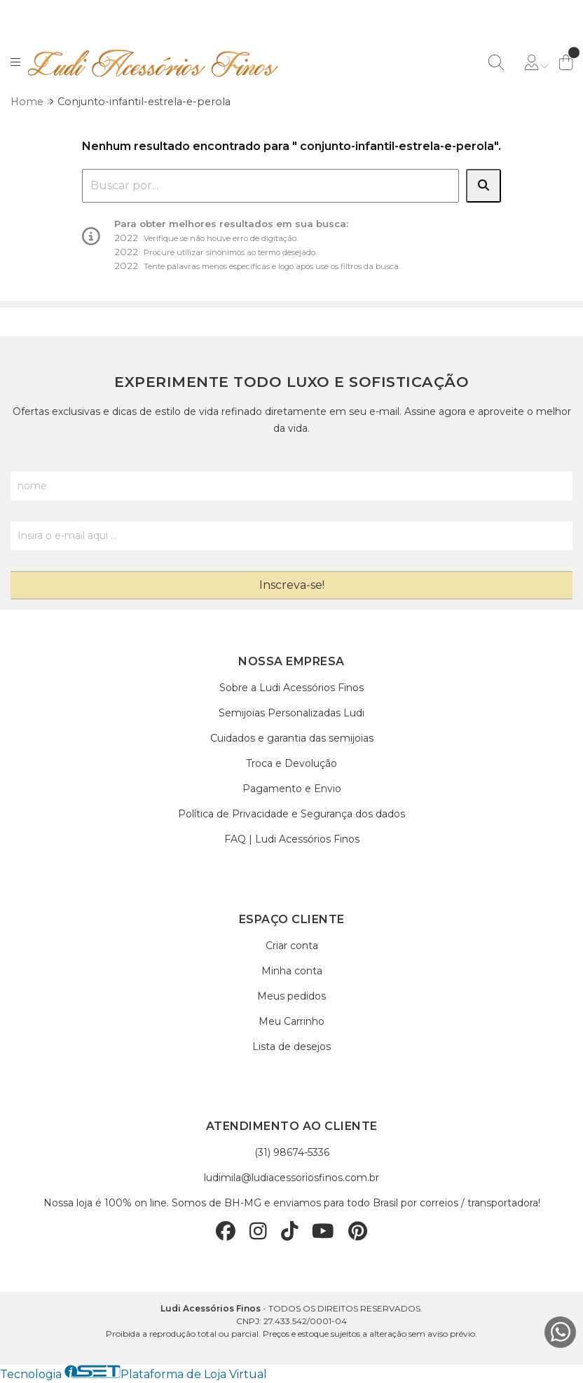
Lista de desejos (291, 1046)
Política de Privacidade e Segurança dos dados (291, 814)
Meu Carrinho (291, 1021)
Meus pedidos (291, 996)
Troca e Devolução (291, 763)
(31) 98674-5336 (291, 1152)
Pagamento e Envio (291, 788)
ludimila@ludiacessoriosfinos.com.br (291, 1177)
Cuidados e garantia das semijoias (291, 738)
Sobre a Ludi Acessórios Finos (291, 687)
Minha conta (291, 971)
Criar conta (292, 945)
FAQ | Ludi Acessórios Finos (291, 839)
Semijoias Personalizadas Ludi (291, 713)
